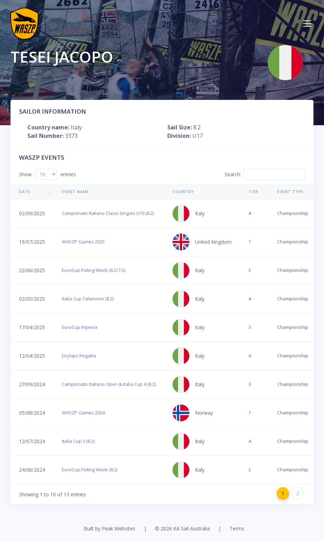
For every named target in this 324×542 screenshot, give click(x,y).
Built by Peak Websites (109, 528)
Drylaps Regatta (79, 355)
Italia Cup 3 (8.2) (78, 441)
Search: (265, 174)
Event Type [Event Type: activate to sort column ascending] (290, 191)
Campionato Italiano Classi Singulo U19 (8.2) (108, 213)
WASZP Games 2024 (83, 412)
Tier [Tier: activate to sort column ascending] (253, 191)
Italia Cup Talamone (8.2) (88, 298)
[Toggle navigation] (307, 24)
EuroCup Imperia (79, 327)
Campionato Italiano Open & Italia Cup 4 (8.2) (109, 384)
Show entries (47, 174)
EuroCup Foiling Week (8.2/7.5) (93, 270)
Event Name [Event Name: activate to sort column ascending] (75, 191)
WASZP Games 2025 (83, 241)
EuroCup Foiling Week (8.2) (89, 469)
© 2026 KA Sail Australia (182, 528)
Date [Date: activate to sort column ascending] (25, 191)
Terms (236, 528)
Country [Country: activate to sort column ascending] (183, 191)
